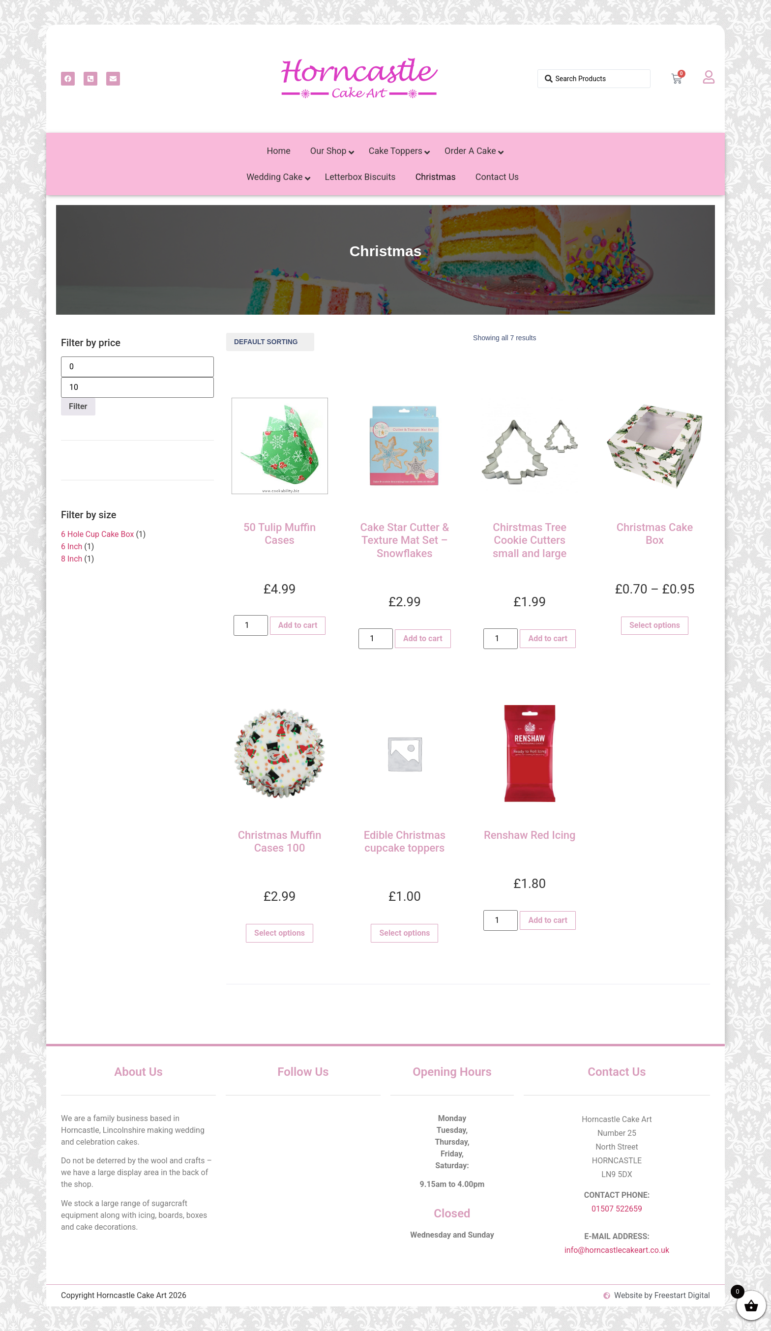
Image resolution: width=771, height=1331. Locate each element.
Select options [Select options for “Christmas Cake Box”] (654, 625)
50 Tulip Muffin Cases (279, 533)
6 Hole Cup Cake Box (97, 534)
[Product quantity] (251, 625)
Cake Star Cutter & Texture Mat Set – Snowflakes (404, 540)
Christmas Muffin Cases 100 (280, 841)
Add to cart (298, 625)
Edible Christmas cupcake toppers (404, 841)
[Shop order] (270, 342)
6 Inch (71, 546)
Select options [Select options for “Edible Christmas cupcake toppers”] (404, 933)
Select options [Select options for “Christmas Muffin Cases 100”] (279, 933)
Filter (78, 406)
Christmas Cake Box (655, 533)
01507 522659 (617, 1208)
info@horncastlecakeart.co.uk (616, 1250)
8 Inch (71, 558)
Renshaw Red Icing (530, 835)
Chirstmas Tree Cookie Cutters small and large (529, 540)
